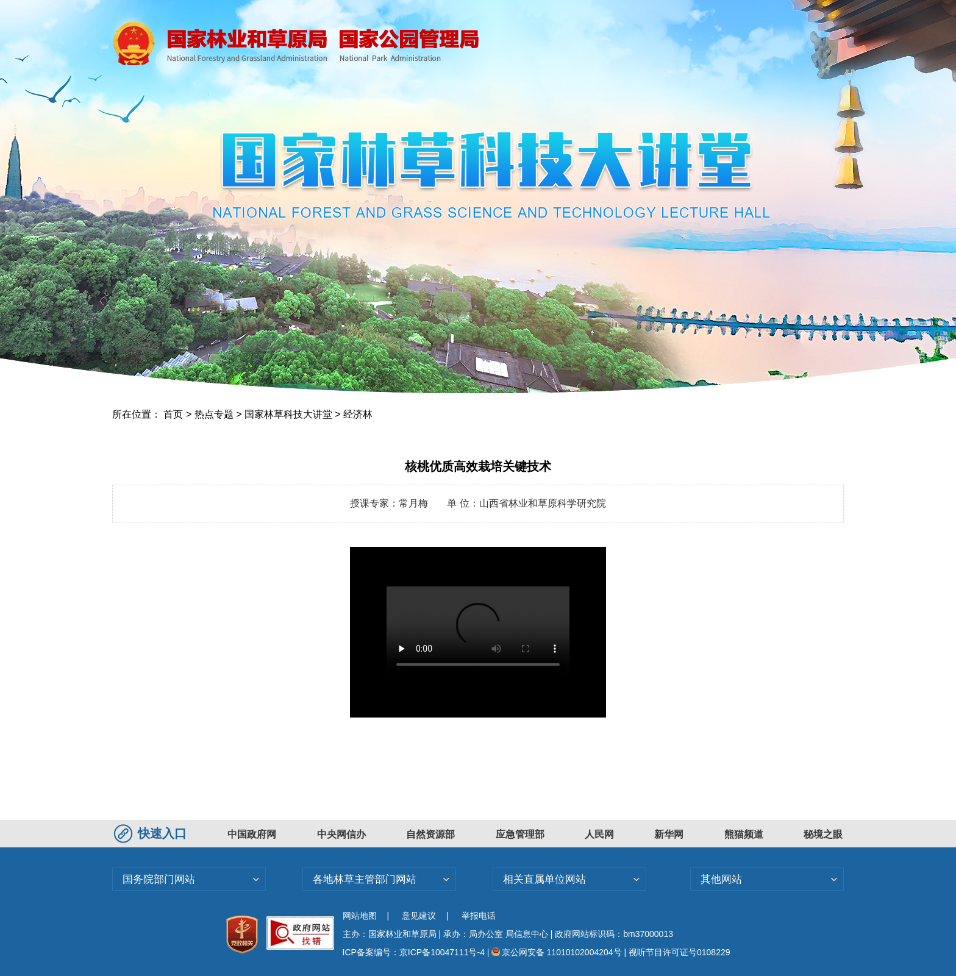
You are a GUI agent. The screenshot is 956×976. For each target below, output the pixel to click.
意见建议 (419, 916)
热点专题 (214, 414)
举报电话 (479, 916)
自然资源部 (430, 834)
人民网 (599, 834)
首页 (173, 414)
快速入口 (151, 833)
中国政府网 (251, 834)
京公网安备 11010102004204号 (556, 952)
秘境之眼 (823, 834)
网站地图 (360, 916)
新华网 (668, 834)
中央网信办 (341, 834)
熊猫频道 (743, 834)
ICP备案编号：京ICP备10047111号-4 (415, 952)
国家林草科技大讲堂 (288, 414)
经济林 (358, 414)
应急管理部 (520, 834)
